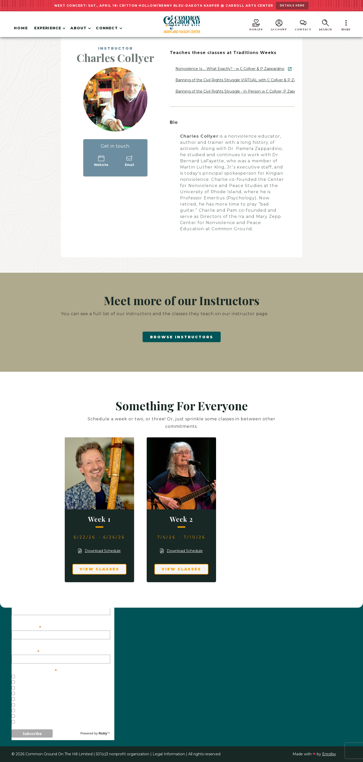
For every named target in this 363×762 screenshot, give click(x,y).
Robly (103, 733)
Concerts (26, 682)
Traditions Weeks (36, 705)
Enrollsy (329, 754)
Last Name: (26, 651)
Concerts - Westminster (44, 694)
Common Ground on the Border (52, 716)
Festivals (26, 699)
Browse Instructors (181, 337)
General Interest (36, 677)
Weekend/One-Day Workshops (50, 711)
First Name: (27, 627)
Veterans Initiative (38, 722)
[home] (181, 24)
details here (292, 5)
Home (21, 28)
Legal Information (169, 754)
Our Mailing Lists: (34, 670)
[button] (49, 29)
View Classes (99, 569)
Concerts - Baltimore (41, 688)
